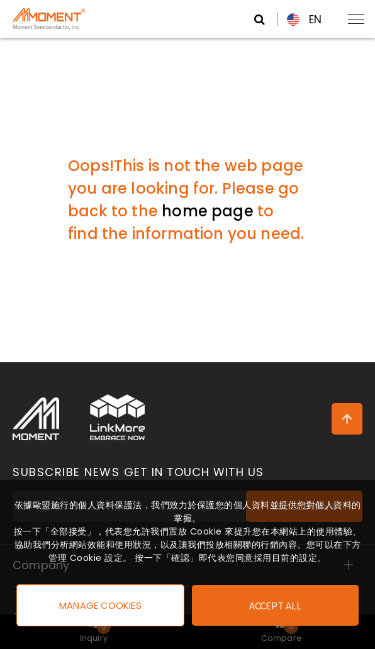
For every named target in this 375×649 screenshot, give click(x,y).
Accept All (275, 605)
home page (208, 211)
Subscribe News (138, 472)
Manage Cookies (100, 605)
